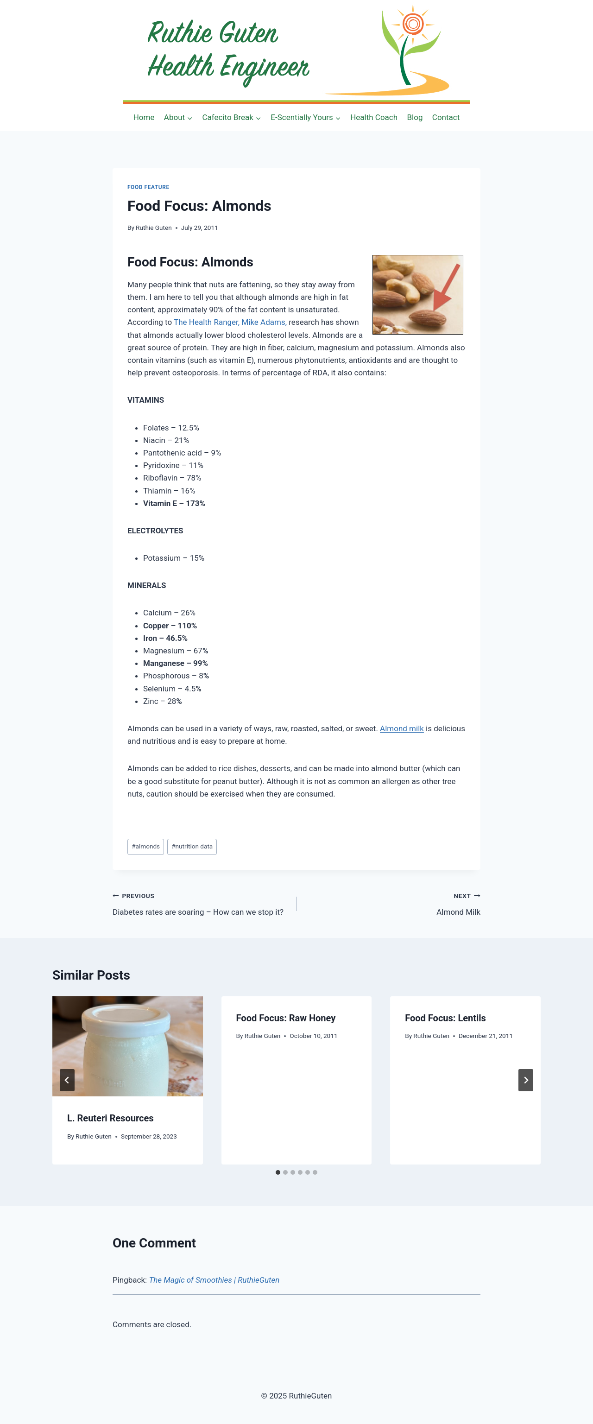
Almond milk (402, 728)
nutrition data (192, 846)
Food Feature (148, 187)
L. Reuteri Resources (110, 1118)
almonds (146, 846)
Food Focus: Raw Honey (286, 1018)
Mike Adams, (264, 322)
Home (144, 117)
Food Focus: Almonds (190, 262)
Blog (415, 117)
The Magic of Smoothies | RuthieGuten (214, 1280)
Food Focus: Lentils (445, 1018)
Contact (446, 117)
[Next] (525, 1080)
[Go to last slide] (67, 1080)
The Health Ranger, (207, 322)
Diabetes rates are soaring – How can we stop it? (201, 903)
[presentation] (127, 1046)
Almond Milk (392, 903)
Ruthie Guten (154, 227)
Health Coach (373, 117)
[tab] (278, 1172)
